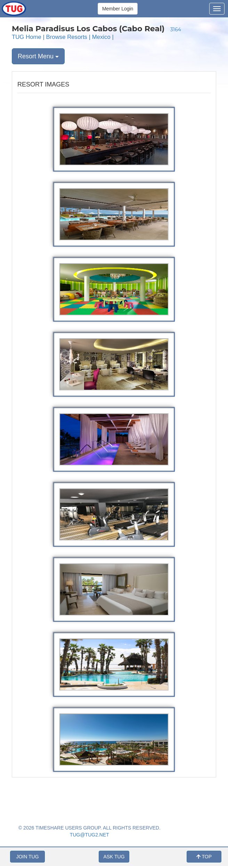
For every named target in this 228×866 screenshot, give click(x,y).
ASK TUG (113, 856)
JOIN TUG (27, 856)
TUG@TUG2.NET (89, 835)
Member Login (117, 8)
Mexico (101, 37)
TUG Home (26, 37)
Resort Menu (38, 56)
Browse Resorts (66, 37)
